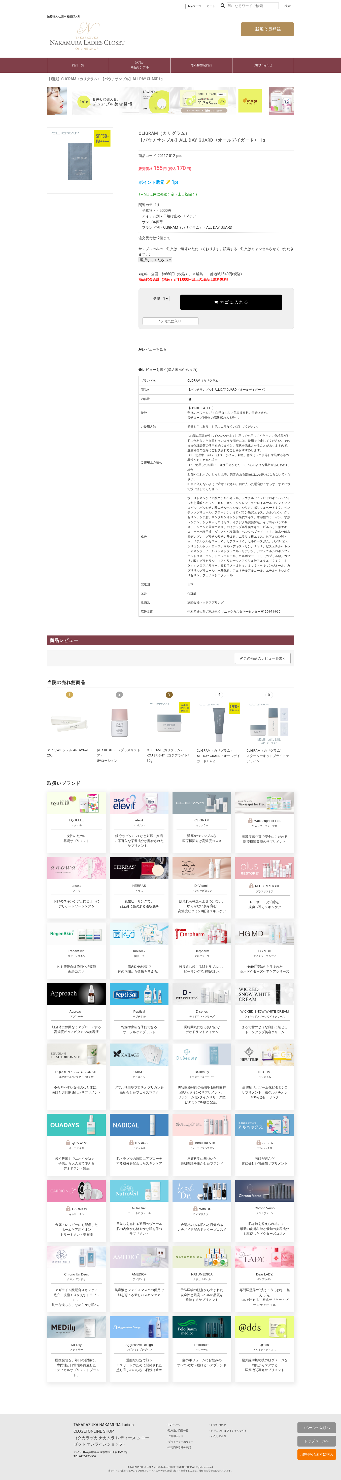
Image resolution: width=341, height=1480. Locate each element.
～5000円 (163, 211)
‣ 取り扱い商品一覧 (177, 1430)
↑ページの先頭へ (316, 1428)
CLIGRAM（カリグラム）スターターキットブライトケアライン (268, 756)
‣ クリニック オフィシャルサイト (228, 1430)
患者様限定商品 (201, 65)
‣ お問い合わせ (218, 1424)
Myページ (194, 6)
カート (211, 6)
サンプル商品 (152, 222)
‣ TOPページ (174, 1424)
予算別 (147, 211)
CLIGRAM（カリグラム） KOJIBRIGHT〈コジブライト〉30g (169, 755)
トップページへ (316, 1441)
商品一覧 (78, 65)
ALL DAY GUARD (219, 227)
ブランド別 (151, 227)
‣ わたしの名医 (218, 1436)
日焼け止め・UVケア (179, 216)
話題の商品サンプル (140, 65)
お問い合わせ (263, 65)
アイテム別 (151, 216)
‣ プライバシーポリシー (180, 1442)
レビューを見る (152, 349)
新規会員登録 (267, 29)
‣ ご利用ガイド (175, 1436)
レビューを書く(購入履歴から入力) (168, 370)
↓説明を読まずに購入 (316, 1454)
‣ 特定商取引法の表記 (179, 1447)
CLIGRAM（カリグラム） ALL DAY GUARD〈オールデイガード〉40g (218, 756)
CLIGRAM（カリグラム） (183, 227)
